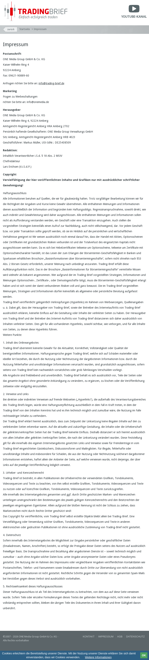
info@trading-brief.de (51, 83)
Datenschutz (135, 636)
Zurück (10, 29)
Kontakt (88, 636)
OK (144, 655)
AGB (119, 636)
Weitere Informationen (98, 657)
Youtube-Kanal (134, 11)
